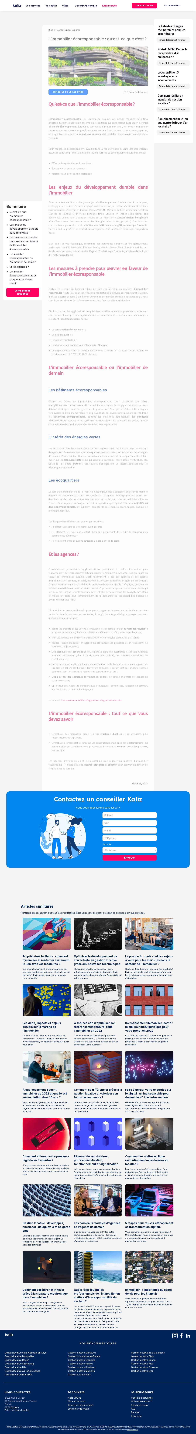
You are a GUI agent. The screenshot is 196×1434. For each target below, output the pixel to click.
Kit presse (136, 1416)
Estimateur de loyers (78, 1408)
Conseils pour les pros (68, 23)
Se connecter (171, 5)
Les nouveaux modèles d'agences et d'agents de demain (91, 693)
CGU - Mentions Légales (17, 1410)
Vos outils (51, 5)
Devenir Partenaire (86, 5)
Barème (135, 1412)
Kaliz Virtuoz (74, 1397)
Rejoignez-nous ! (140, 1405)
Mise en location (76, 1401)
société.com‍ (132, 1429)
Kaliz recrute (109, 5)
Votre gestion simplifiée (23, 292)
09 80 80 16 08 (144, 5)
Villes (65, 5)
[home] (17, 5)
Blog (50, 23)
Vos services (33, 5)
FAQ (133, 1408)
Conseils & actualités (142, 1397)
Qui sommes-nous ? (141, 1401)
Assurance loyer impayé (80, 1405)
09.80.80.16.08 (12, 1407)
